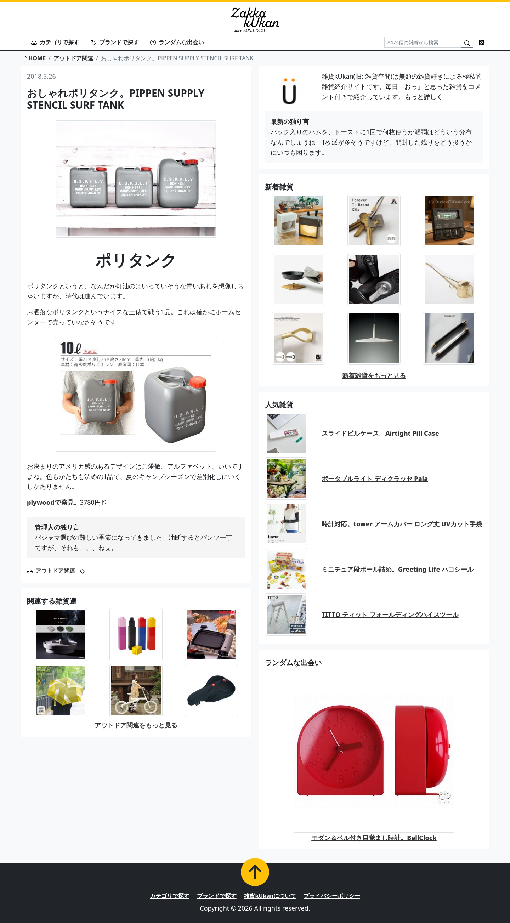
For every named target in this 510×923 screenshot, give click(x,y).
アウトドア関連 (73, 58)
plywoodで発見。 (53, 502)
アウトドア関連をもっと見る (136, 725)
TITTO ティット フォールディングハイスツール (390, 614)
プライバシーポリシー (332, 896)
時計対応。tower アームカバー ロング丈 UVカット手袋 (402, 524)
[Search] (422, 42)
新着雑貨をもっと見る (374, 375)
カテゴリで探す (55, 42)
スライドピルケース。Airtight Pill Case (380, 433)
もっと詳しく (423, 96)
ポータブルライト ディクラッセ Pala (375, 478)
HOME (33, 58)
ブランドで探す (115, 42)
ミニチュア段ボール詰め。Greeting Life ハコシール (398, 569)
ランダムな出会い (177, 42)
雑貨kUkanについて (270, 896)
